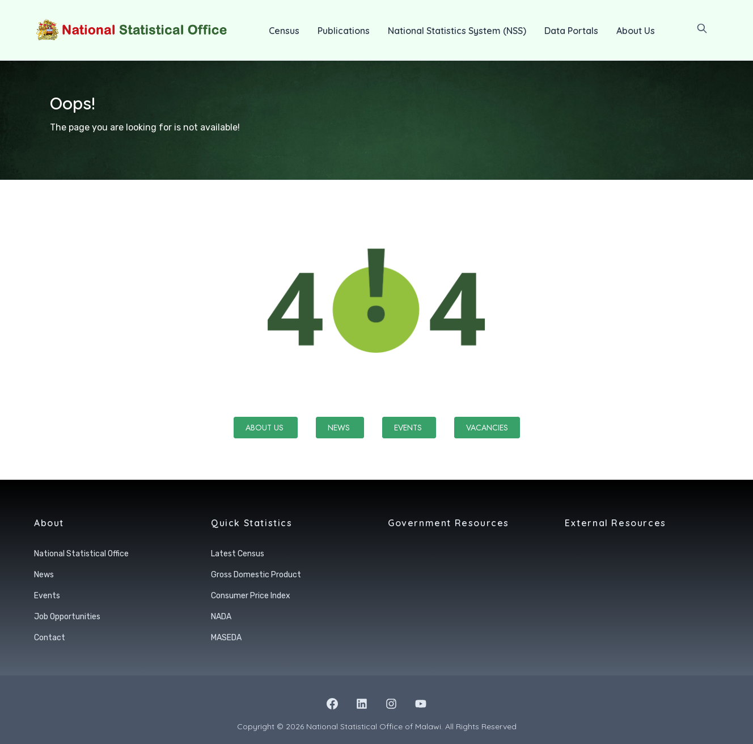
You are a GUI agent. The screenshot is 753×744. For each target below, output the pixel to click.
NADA (221, 617)
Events (409, 427)
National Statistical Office (81, 554)
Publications (344, 30)
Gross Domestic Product (256, 575)
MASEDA (226, 637)
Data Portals (571, 30)
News (340, 427)
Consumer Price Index (250, 596)
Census (284, 30)
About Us (635, 30)
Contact (49, 637)
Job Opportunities (67, 617)
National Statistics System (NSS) (457, 30)
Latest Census (237, 554)
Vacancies (487, 427)
